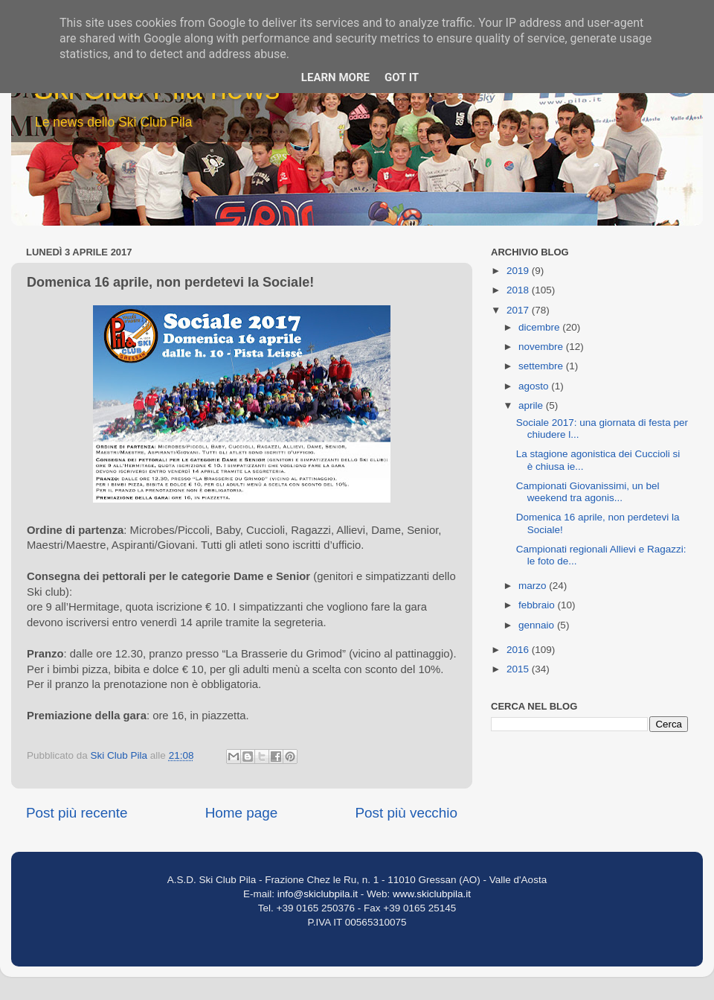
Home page (241, 813)
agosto (534, 386)
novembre (542, 346)
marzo (533, 585)
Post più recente (77, 813)
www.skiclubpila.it (432, 893)
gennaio (537, 625)
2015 (519, 669)
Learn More (335, 77)
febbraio (538, 605)
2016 (519, 649)
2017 (519, 310)
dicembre (540, 327)
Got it (402, 77)
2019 (519, 270)
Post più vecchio (406, 813)
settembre (542, 366)
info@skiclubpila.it (317, 893)
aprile (532, 405)
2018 (519, 290)
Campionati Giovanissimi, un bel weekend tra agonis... (588, 491)
